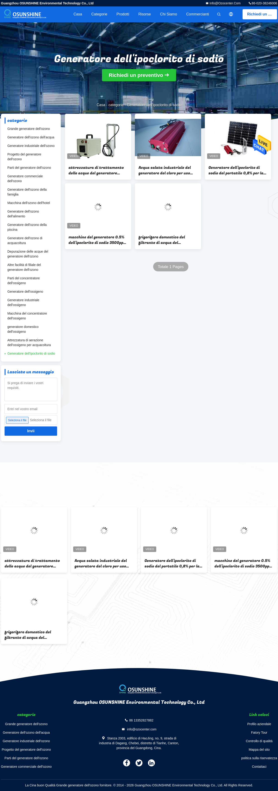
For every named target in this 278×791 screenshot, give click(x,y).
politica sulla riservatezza (259, 758)
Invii (31, 431)
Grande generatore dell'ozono (28, 129)
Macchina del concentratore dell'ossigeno (27, 316)
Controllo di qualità (259, 741)
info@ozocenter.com (225, 3)
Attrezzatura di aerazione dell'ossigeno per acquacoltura (29, 342)
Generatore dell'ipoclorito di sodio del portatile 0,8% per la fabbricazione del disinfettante (237, 170)
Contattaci (259, 766)
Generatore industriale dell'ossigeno (23, 302)
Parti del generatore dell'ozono (29, 167)
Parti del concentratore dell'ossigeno (23, 280)
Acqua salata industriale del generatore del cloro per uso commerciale (165, 170)
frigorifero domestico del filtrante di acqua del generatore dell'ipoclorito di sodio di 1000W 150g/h (164, 239)
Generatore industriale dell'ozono (31, 146)
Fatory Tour (259, 732)
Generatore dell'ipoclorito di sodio (31, 353)
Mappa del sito (259, 749)
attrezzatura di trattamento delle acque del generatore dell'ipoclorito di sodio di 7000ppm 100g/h (96, 170)
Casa (77, 14)
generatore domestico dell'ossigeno (22, 329)
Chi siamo (168, 14)
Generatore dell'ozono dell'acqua (30, 137)
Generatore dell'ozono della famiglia (27, 192)
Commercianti (197, 14)
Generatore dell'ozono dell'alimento (23, 214)
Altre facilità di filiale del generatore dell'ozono (24, 267)
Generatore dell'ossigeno (25, 291)
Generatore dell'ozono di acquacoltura (24, 240)
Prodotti (122, 14)
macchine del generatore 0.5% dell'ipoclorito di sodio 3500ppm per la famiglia (98, 239)
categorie (99, 14)
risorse (144, 14)
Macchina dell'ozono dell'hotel (28, 203)
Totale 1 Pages (171, 267)
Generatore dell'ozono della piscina (27, 227)
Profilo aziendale (259, 724)
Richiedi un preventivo (262, 14)
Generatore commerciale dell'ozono (25, 178)
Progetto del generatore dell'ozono (24, 156)
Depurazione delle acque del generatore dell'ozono (27, 254)
